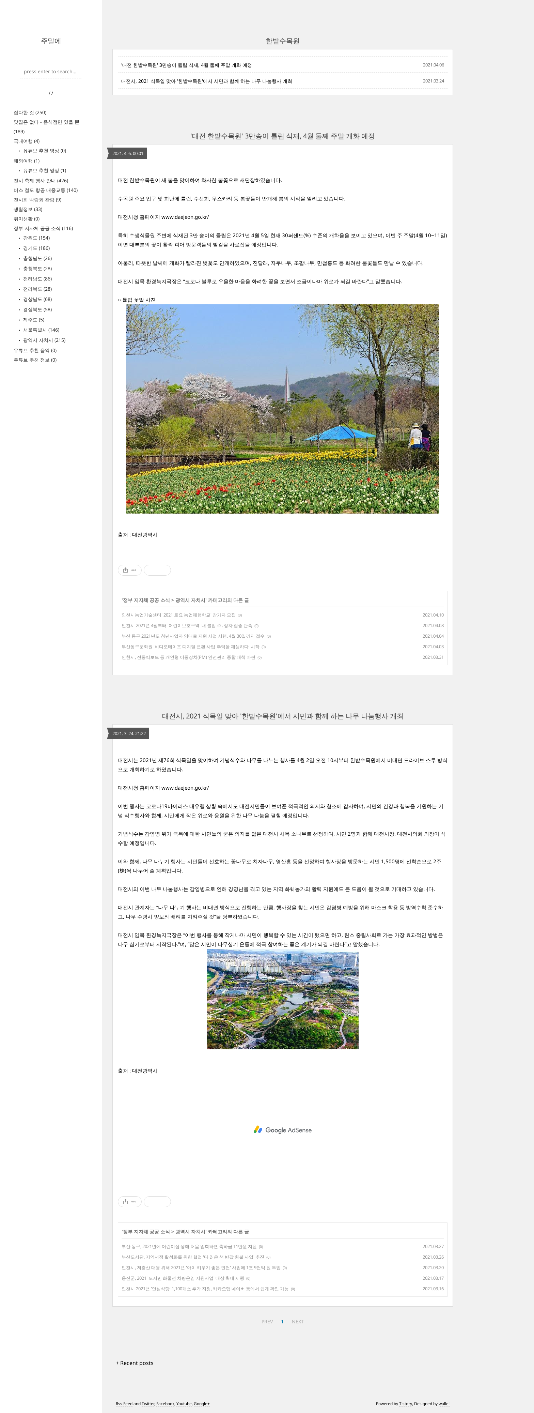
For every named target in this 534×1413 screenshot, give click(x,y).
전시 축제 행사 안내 (41, 180)
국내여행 (27, 141)
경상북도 (37, 309)
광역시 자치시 (43, 340)
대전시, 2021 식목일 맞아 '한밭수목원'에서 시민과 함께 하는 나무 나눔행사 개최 (206, 81)
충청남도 (37, 258)
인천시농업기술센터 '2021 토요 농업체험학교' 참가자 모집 (179, 615)
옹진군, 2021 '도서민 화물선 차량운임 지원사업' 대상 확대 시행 (183, 1278)
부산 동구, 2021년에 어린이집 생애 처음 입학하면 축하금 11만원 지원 (189, 1246)
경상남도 (37, 299)
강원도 (36, 237)
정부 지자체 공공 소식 (43, 228)
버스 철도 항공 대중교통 (46, 190)
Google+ (202, 1404)
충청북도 (37, 268)
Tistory (405, 1404)
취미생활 (27, 218)
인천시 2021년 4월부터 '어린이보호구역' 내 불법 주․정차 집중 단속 (187, 625)
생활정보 (28, 209)
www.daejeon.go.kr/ (185, 216)
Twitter (148, 1404)
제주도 (33, 319)
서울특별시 (40, 329)
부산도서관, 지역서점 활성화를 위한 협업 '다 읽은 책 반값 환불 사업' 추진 (193, 1257)
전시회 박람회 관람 (37, 199)
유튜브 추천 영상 (44, 150)
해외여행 (27, 160)
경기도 (36, 248)
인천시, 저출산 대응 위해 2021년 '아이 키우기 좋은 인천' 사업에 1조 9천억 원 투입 (201, 1267)
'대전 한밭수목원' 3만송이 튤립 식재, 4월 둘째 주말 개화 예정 (186, 65)
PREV (267, 1321)
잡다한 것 (30, 112)
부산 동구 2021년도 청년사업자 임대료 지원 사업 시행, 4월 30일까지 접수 (193, 636)
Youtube (184, 1404)
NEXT (298, 1321)
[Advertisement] (282, 1130)
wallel (444, 1404)
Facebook (165, 1404)
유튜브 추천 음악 (35, 350)
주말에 (51, 40)
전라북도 (37, 289)
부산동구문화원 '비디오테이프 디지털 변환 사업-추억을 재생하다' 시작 (191, 646)
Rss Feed (124, 1404)
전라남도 (37, 278)
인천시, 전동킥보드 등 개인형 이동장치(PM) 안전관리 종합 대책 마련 (188, 657)
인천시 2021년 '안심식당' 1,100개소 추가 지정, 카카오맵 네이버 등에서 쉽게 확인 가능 (205, 1289)
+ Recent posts (135, 1363)
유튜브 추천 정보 (35, 359)
